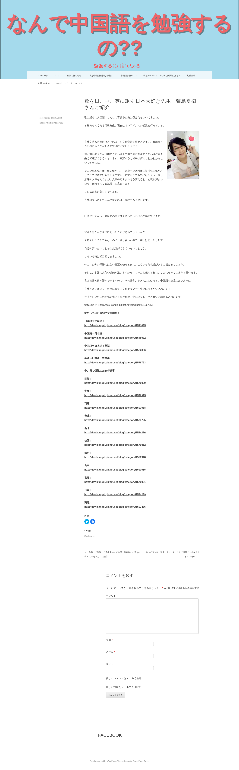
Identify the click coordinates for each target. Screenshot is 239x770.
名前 (109, 639)
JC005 (59, 118)
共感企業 (191, 75)
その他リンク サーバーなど (69, 83)
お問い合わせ (44, 83)
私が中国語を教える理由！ (102, 75)
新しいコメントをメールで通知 (123, 678)
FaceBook (110, 735)
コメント (111, 596)
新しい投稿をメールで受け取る (123, 687)
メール (110, 651)
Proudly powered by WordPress (103, 761)
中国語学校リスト (129, 75)
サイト (109, 664)
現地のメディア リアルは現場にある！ (161, 75)
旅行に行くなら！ (75, 75)
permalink (59, 123)
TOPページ (43, 75)
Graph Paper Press (141, 761)
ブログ (57, 75)
